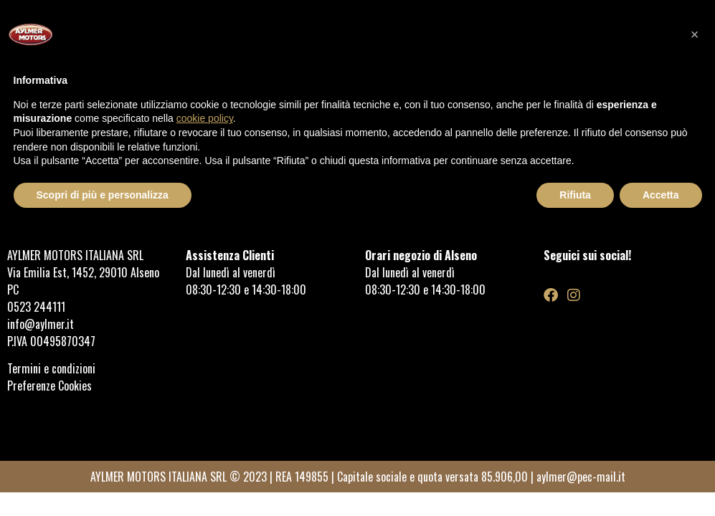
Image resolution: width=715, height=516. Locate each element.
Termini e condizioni (52, 368)
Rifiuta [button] (575, 195)
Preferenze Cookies (49, 385)
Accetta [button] (661, 195)
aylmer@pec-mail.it (580, 476)
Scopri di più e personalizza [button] (103, 195)
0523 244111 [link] (36, 306)
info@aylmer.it (40, 324)
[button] (694, 34)
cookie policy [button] (204, 118)
